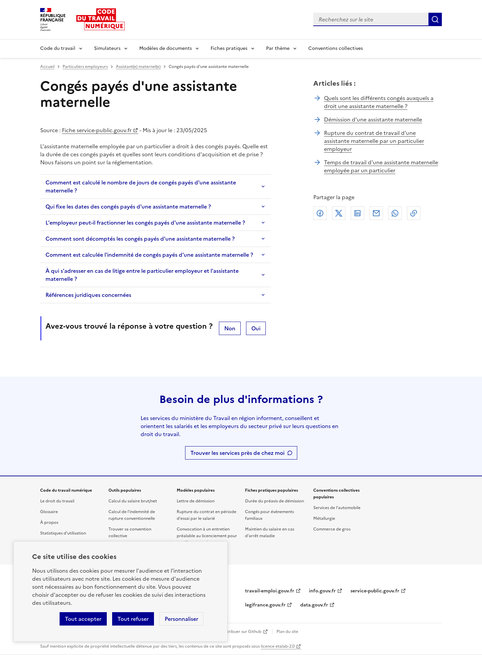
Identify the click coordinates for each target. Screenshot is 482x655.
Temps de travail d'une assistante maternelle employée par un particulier (381, 166)
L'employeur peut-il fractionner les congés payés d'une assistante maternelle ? (145, 223)
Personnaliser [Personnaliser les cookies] (181, 619)
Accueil (47, 67)
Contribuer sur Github (240, 632)
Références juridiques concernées (88, 295)
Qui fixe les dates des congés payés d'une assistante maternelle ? (128, 206)
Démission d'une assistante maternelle (373, 119)
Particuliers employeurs (85, 67)
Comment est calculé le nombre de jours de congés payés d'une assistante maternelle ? (141, 186)
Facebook (320, 213)
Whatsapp (395, 213)
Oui (255, 328)
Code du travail (57, 48)
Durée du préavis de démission (274, 501)
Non (229, 328)
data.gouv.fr (314, 604)
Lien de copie (413, 213)
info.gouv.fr (322, 590)
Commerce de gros (331, 529)
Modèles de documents (165, 48)
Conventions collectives (335, 48)
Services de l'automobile (336, 508)
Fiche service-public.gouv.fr (97, 130)
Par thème (278, 48)
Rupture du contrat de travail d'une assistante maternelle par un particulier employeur (374, 141)
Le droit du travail (57, 501)
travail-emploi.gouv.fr (269, 590)
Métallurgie (324, 518)
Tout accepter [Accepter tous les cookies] (83, 619)
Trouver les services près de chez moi (237, 453)
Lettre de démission (196, 501)
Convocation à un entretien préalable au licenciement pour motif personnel (207, 536)
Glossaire (49, 512)
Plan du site (287, 632)
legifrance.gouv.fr (265, 604)
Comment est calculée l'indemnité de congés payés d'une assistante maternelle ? (149, 255)
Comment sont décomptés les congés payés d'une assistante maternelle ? (140, 239)
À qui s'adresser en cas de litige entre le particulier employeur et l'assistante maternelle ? (142, 275)
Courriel (376, 213)
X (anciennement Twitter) (338, 213)
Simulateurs (107, 48)
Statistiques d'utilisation (63, 533)
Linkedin (357, 213)
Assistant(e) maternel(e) (138, 67)
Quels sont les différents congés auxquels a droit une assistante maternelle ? (378, 102)
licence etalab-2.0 (278, 646)
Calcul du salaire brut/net (132, 501)
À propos (49, 522)
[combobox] (370, 19)
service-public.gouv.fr (374, 590)
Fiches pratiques (229, 48)
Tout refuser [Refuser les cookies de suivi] (133, 619)
